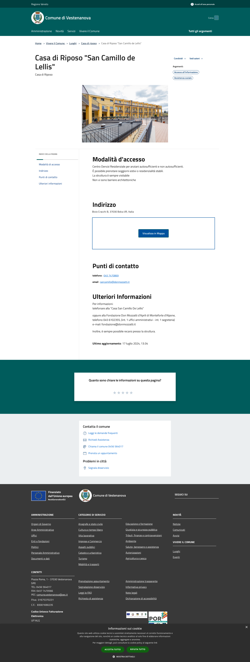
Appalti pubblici (86, 547)
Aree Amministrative (42, 530)
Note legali (131, 593)
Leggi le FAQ (85, 593)
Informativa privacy (136, 587)
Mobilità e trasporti (88, 564)
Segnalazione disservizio (91, 587)
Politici (35, 547)
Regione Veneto (39, 4)
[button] (125, 656)
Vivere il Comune (55, 43)
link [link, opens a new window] (155, 642)
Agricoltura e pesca (136, 558)
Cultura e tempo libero (90, 530)
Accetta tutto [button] (113, 649)
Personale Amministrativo (45, 553)
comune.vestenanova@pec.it (52, 595)
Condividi (180, 59)
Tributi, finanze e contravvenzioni (144, 535)
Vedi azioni (197, 59)
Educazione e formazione (139, 524)
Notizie (176, 524)
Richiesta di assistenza (90, 598)
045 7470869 (111, 275)
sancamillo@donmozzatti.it (115, 282)
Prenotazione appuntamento (93, 581)
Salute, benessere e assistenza (142, 547)
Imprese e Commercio (90, 541)
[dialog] (125, 643)
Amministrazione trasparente (142, 581)
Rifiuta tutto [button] (137, 649)
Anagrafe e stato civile (90, 524)
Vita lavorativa (86, 535)
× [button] (246, 627)
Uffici (34, 535)
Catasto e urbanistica (89, 553)
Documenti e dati (40, 558)
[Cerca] (215, 18)
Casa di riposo (89, 43)
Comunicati (179, 530)
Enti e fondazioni (40, 541)
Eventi (176, 557)
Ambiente (131, 541)
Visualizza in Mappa (154, 233)
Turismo (82, 558)
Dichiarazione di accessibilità (141, 598)
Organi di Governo (41, 524)
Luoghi (73, 43)
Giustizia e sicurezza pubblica (141, 530)
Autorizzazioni (133, 553)
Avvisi (176, 535)
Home (38, 43)
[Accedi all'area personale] (203, 4)
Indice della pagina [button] (48, 154)
